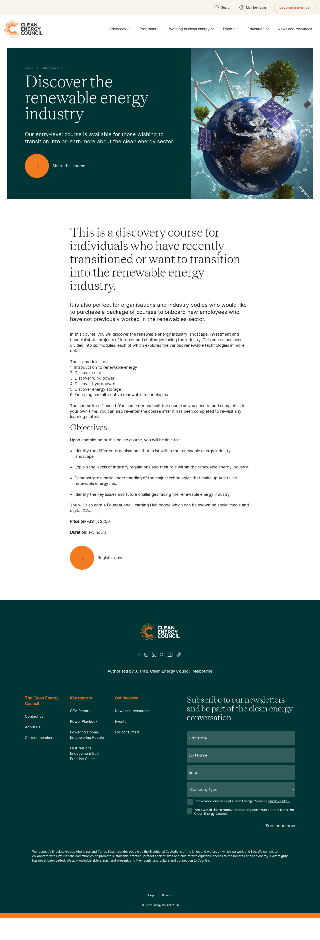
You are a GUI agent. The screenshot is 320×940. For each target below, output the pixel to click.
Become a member (295, 7)
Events (231, 30)
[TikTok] (179, 654)
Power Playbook (84, 721)
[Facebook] (139, 655)
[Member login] (252, 7)
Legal (151, 895)
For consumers (127, 732)
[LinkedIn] (154, 654)
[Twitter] (161, 654)
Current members (39, 737)
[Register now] (100, 558)
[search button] (222, 7)
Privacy (167, 895)
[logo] (23, 29)
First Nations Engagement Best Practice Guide (85, 753)
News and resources (297, 30)
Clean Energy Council (158, 905)
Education (258, 30)
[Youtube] (169, 655)
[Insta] (146, 655)
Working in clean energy (191, 30)
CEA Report (80, 711)
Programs (150, 30)
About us (32, 727)
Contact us (34, 716)
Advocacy (120, 30)
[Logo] (160, 632)
